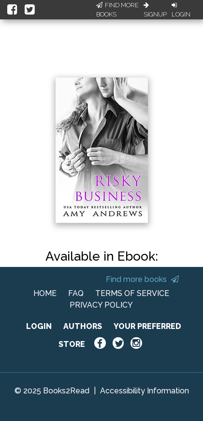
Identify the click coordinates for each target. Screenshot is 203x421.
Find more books (142, 279)
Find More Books (117, 9)
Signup (155, 10)
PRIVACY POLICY (101, 305)
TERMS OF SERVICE (132, 293)
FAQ (76, 293)
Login (181, 10)
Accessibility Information (144, 390)
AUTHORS (82, 326)
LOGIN (39, 326)
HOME (45, 293)
